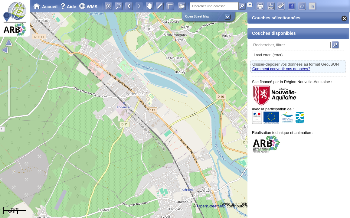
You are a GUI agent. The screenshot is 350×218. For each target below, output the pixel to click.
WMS (88, 6)
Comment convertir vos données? (281, 69)
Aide (69, 6)
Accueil (45, 6)
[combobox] (250, 4)
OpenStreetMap (211, 206)
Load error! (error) (268, 55)
